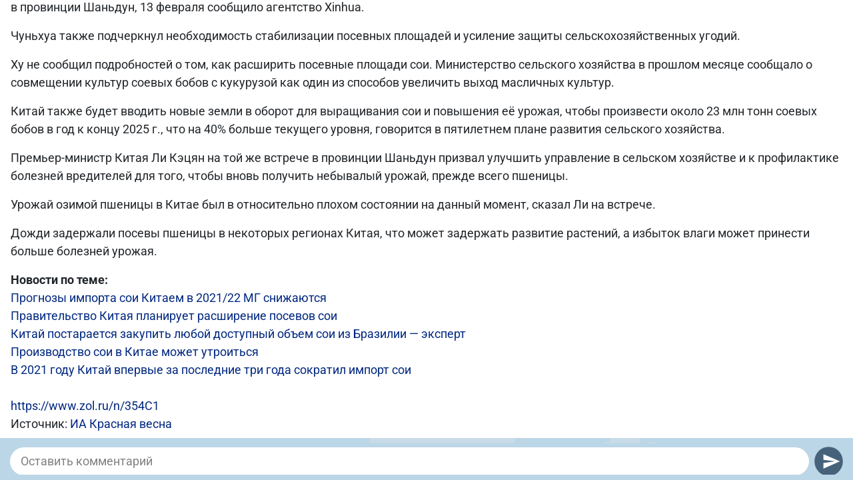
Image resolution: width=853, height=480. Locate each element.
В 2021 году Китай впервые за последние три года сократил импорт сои (211, 370)
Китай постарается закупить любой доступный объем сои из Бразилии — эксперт (238, 334)
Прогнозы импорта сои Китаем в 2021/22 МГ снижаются (169, 298)
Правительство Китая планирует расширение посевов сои (174, 316)
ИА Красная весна (121, 424)
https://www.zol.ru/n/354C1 (85, 406)
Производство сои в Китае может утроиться (135, 352)
